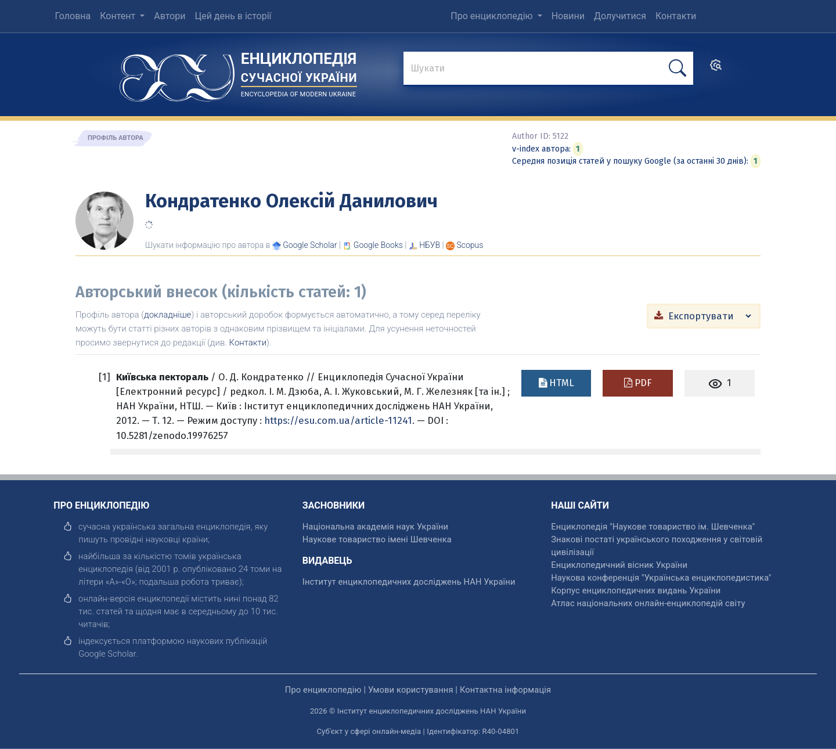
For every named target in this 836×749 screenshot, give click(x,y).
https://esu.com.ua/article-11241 (338, 420)
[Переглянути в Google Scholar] (310, 245)
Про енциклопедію (493, 15)
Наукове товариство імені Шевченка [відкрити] (377, 539)
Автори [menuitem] (169, 15)
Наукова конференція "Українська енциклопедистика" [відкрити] (661, 577)
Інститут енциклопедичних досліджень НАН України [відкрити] (409, 582)
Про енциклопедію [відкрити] (323, 690)
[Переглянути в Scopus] (470, 245)
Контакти (248, 342)
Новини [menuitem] (568, 15)
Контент (119, 15)
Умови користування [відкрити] (410, 690)
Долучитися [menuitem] (620, 15)
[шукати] (677, 68)
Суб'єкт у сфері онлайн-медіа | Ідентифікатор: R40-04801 (418, 731)
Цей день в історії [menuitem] (232, 15)
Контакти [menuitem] (675, 15)
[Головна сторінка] (177, 74)
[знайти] (548, 69)
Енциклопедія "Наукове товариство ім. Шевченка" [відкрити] (653, 526)
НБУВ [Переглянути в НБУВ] (429, 245)
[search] (716, 69)
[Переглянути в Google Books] (378, 245)
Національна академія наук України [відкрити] (375, 526)
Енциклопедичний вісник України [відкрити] (619, 565)
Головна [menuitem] (73, 15)
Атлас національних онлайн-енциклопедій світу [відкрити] (648, 603)
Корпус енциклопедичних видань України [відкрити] (635, 590)
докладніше (167, 314)
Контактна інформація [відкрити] (505, 690)
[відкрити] (107, 654)
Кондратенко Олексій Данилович (291, 201)
